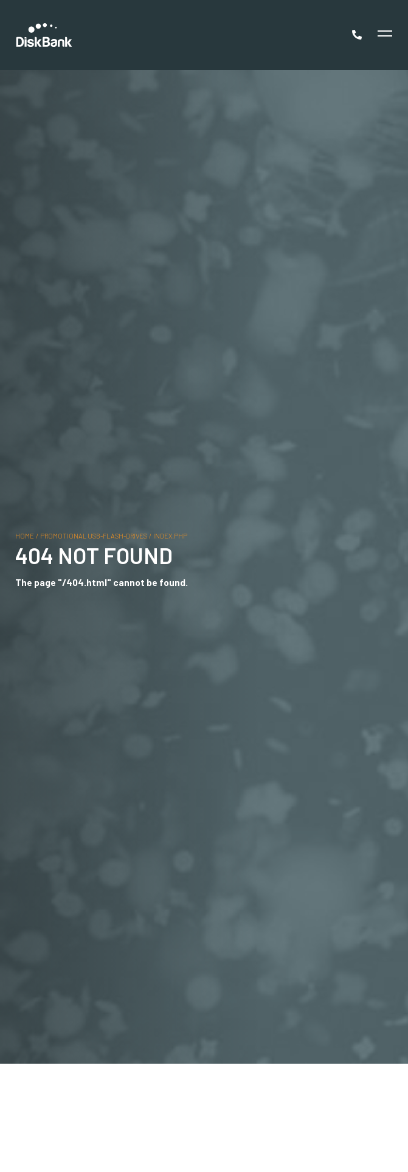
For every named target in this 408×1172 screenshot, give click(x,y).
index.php (170, 535)
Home (24, 535)
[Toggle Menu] (383, 35)
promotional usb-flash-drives (93, 535)
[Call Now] (358, 35)
